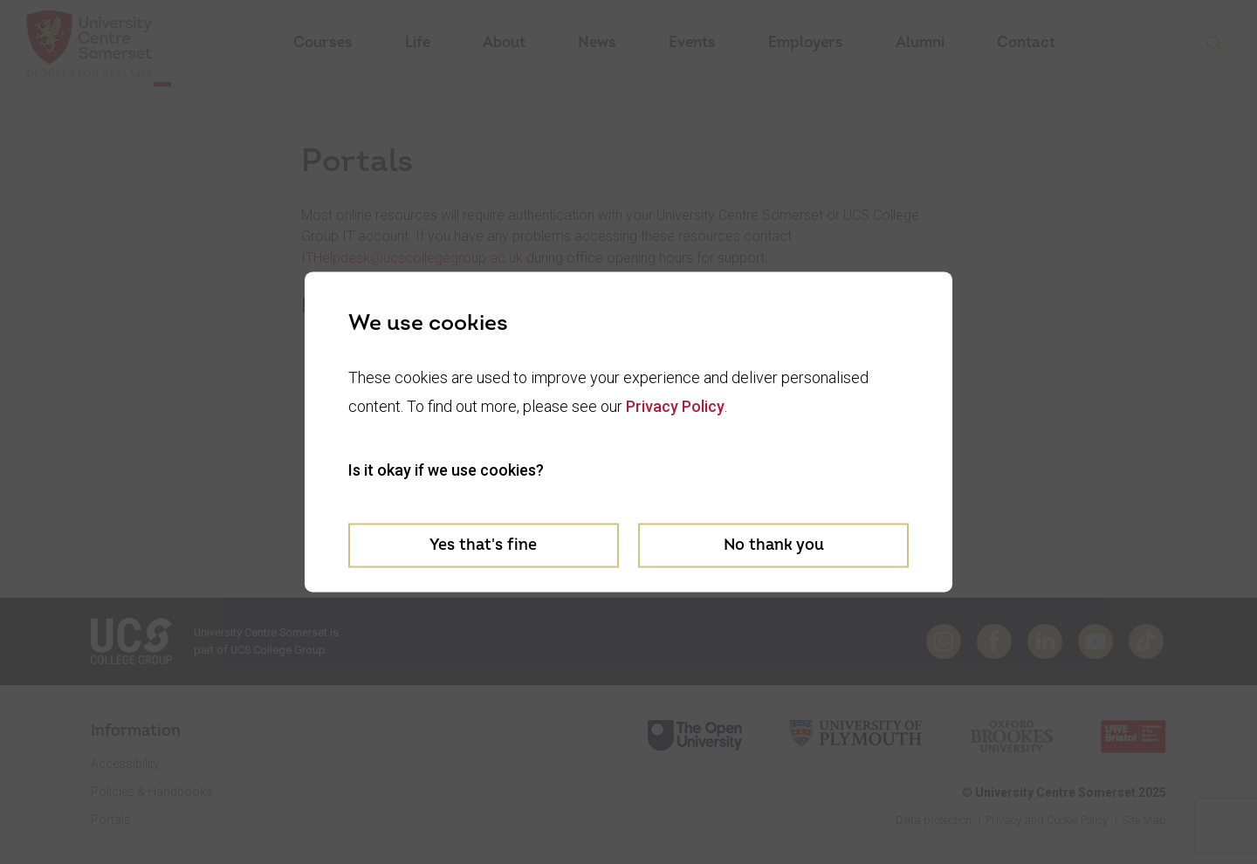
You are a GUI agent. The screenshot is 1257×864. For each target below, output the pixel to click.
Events (692, 42)
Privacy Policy (675, 405)
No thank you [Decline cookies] (774, 544)
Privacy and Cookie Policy (1047, 819)
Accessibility (125, 764)
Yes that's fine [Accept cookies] (483, 544)
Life (417, 42)
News (597, 42)
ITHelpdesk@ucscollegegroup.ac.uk (412, 258)
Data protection (934, 819)
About (504, 42)
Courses (323, 42)
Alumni (920, 42)
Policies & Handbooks (152, 792)
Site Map (1144, 819)
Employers (805, 42)
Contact (1026, 42)
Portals (111, 819)
